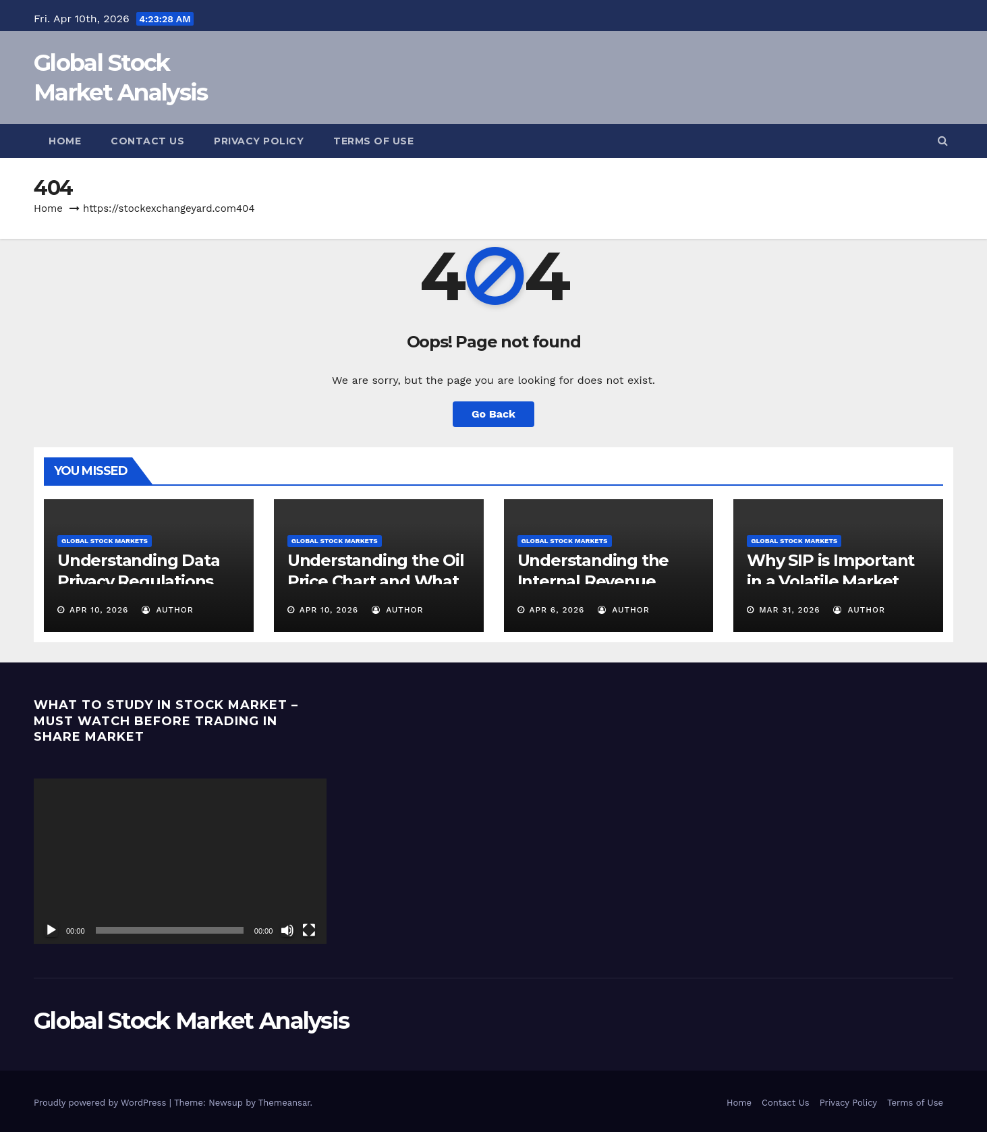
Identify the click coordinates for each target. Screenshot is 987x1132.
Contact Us (147, 141)
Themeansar (284, 1103)
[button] (943, 140)
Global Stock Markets (104, 540)
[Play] (51, 930)
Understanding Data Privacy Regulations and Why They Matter (144, 581)
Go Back (493, 413)
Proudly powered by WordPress (101, 1103)
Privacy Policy (259, 141)
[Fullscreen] (309, 930)
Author (168, 610)
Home (65, 141)
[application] (180, 861)
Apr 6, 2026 (556, 610)
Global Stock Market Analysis (191, 1021)
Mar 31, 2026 (789, 610)
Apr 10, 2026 (99, 610)
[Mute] (287, 930)
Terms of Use (373, 141)
